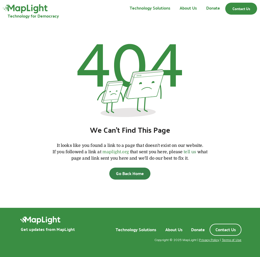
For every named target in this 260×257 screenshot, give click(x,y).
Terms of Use (231, 240)
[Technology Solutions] (136, 229)
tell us (190, 152)
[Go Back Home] (129, 174)
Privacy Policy (209, 240)
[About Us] (174, 229)
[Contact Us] (241, 9)
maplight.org (115, 152)
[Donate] (198, 229)
